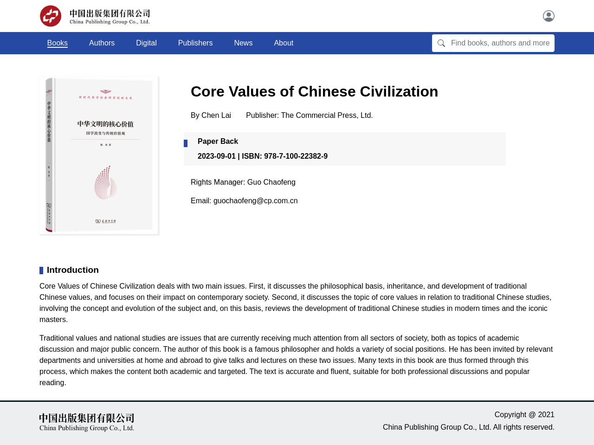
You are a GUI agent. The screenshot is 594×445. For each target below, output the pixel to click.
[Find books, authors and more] (503, 43)
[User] (549, 16)
